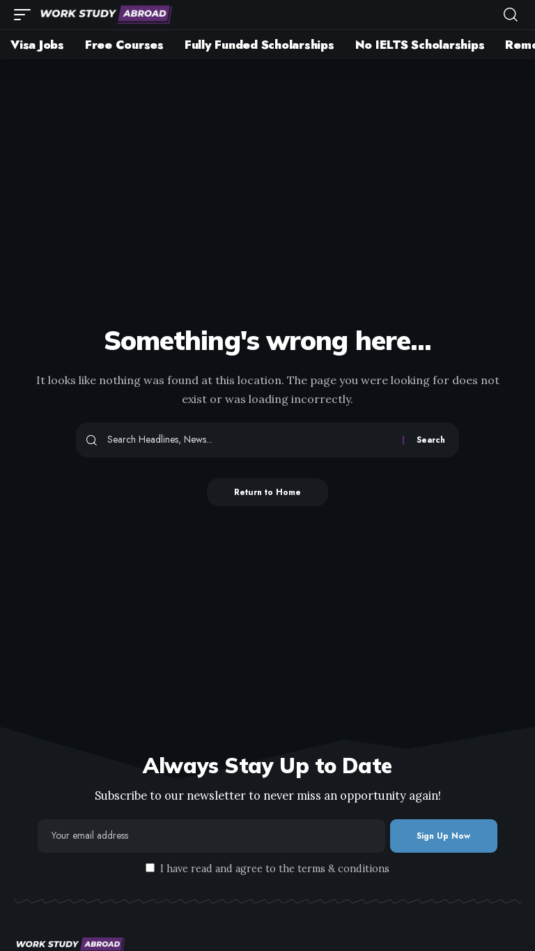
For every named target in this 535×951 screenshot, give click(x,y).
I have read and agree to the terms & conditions (274, 868)
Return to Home (268, 492)
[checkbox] (150, 867)
